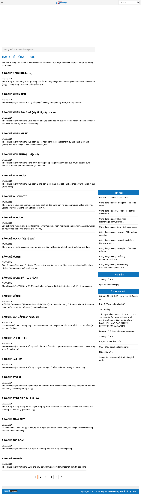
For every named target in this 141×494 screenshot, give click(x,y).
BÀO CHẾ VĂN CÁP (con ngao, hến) (21, 317)
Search (138, 2)
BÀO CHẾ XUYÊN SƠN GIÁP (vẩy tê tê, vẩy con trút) (29, 112)
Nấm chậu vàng (106, 352)
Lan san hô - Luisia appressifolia (113, 197)
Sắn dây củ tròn (106, 279)
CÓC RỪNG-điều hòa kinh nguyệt (113, 347)
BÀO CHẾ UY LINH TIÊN (14, 338)
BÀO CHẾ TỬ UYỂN (12, 458)
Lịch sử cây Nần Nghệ (109, 284)
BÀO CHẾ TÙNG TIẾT (13, 419)
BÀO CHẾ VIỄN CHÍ (12, 296)
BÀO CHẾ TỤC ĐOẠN (13, 440)
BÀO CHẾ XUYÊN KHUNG (15, 133)
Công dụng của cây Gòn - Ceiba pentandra (118, 227)
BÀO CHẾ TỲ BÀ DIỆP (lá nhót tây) (20, 398)
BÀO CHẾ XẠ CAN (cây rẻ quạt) (18, 238)
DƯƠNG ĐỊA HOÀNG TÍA (110, 342)
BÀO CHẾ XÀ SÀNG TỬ (14, 196)
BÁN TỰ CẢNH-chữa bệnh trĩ (112, 304)
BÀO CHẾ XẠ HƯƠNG (13, 217)
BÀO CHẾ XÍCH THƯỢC (14, 175)
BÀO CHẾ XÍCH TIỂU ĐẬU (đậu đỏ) (20, 154)
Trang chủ (8, 49)
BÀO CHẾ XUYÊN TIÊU (14, 94)
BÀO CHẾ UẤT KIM (12, 359)
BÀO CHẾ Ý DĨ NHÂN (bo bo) (17, 73)
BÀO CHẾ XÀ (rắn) (11, 256)
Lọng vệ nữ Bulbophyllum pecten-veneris (117, 331)
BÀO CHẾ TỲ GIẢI (11, 377)
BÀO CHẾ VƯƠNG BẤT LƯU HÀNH (20, 277)
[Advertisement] (70, 26)
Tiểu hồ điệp (104, 309)
